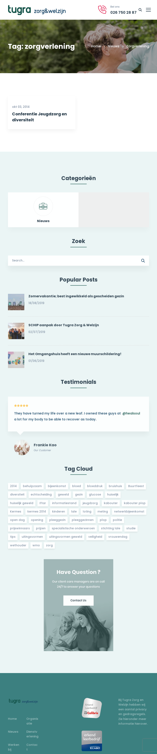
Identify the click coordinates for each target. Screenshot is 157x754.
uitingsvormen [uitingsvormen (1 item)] (32, 539)
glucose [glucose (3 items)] (95, 497)
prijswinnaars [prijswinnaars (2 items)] (20, 530)
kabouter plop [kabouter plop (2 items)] (135, 505)
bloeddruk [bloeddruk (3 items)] (95, 488)
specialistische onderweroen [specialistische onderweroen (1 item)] (73, 530)
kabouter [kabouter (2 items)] (111, 505)
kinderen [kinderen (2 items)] (58, 514)
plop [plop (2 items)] (103, 522)
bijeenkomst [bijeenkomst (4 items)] (57, 488)
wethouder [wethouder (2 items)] (18, 547)
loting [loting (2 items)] (87, 514)
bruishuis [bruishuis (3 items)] (115, 488)
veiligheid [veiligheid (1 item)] (95, 539)
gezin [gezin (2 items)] (79, 497)
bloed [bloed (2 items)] (76, 488)
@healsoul (131, 417)
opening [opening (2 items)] (37, 522)
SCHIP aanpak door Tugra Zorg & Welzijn (63, 327)
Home (96, 46)
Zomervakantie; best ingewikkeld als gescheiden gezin (76, 298)
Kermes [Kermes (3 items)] (15, 514)
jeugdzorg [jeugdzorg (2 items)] (90, 505)
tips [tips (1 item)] (13, 539)
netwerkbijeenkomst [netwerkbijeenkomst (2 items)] (129, 514)
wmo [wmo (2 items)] (36, 547)
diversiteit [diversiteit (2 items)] (17, 497)
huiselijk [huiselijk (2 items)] (113, 497)
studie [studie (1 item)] (131, 530)
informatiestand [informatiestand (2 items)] (64, 505)
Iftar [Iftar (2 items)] (42, 505)
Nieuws (113, 46)
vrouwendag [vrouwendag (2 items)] (117, 539)
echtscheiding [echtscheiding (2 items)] (41, 497)
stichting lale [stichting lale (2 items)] (110, 530)
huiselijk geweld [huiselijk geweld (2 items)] (21, 505)
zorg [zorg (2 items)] (49, 547)
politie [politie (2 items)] (117, 522)
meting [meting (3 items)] (103, 514)
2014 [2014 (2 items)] (13, 488)
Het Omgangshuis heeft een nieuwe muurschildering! (74, 356)
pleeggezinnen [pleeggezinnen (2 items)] (83, 522)
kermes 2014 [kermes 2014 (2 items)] (36, 514)
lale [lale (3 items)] (74, 514)
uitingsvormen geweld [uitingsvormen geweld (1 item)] (65, 539)
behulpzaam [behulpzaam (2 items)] (32, 488)
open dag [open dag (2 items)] (17, 522)
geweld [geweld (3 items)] (63, 497)
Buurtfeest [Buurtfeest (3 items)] (136, 488)
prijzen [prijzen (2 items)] (41, 530)
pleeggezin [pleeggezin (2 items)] (57, 522)
